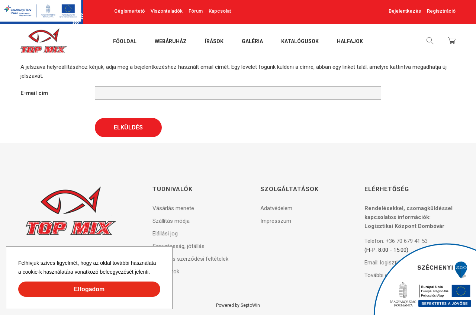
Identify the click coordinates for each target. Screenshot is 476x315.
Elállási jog (165, 233)
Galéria (252, 41)
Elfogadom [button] (89, 289)
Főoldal (124, 41)
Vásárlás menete (173, 208)
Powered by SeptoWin (238, 305)
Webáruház (171, 41)
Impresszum (275, 221)
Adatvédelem (276, 208)
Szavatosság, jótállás (178, 246)
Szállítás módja (171, 221)
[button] (152, 273)
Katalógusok (300, 41)
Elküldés (128, 127)
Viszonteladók (167, 11)
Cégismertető (129, 11)
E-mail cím (34, 93)
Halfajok (350, 41)
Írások (214, 41)
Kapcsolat (220, 11)
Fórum (196, 11)
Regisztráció (441, 11)
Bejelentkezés (405, 11)
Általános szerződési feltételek (190, 258)
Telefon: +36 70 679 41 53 (396, 241)
